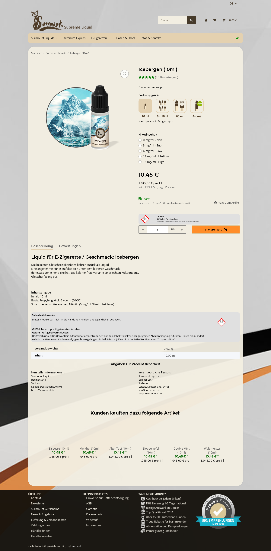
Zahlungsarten (40, 525)
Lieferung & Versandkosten (48, 520)
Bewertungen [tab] (70, 246)
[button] (206, 20)
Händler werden (41, 536)
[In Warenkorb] (34, 65)
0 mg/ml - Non (152, 140)
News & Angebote (42, 514)
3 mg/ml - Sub (152, 145)
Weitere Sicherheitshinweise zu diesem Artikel (178, 221)
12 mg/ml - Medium (156, 156)
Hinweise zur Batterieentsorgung (107, 498)
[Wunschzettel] (214, 20)
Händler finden (40, 531)
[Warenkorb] (229, 20)
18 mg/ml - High (153, 162)
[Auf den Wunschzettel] (124, 74)
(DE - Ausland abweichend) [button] (176, 203)
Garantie (91, 509)
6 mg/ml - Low (152, 151)
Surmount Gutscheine (45, 509)
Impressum (93, 525)
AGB (89, 503)
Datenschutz (94, 514)
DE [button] (231, 3)
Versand (170, 187)
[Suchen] (172, 20)
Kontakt (36, 498)
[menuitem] (44, 38)
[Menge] (157, 229)
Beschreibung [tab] (42, 246)
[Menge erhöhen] (182, 229)
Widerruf (92, 520)
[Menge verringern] (143, 229)
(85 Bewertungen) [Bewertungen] (158, 77)
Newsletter (38, 503)
